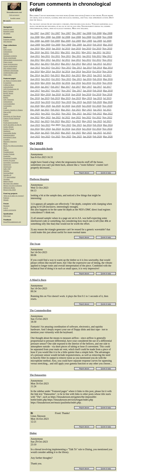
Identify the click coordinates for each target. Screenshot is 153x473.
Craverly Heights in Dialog (13, 110)
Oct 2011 (55, 56)
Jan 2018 (87, 90)
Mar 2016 (108, 79)
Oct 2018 (96, 94)
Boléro (5, 97)
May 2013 (87, 63)
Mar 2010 (108, 44)
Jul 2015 (107, 75)
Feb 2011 (55, 52)
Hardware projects (10, 56)
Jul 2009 (107, 41)
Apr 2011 (76, 52)
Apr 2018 (35, 94)
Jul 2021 (107, 109)
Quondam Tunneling (10, 162)
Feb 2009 (55, 41)
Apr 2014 (35, 71)
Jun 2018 (56, 94)
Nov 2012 (107, 60)
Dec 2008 (35, 41)
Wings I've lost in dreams (12, 186)
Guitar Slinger (8, 127)
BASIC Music (8, 93)
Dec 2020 (35, 109)
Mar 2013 (66, 63)
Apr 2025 (76, 132)
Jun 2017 (97, 86)
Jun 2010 (56, 48)
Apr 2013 (76, 63)
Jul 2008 (66, 37)
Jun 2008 (56, 37)
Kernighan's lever (9, 137)
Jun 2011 (97, 52)
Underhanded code (10, 73)
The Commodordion (40, 310)
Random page (8, 31)
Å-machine (7, 83)
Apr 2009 (76, 41)
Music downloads (9, 58)
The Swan (35, 243)
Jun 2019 (97, 98)
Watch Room (8, 181)
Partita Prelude (8, 154)
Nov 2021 (66, 113)
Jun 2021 (97, 109)
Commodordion (9, 104)
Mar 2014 (108, 67)
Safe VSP (7, 169)
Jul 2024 (66, 129)
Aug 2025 (35, 136)
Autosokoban (8, 87)
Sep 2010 (86, 48)
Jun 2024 (56, 129)
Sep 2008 (86, 37)
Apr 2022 (35, 117)
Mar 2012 (107, 56)
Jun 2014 (56, 71)
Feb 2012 (96, 56)
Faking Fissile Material (11, 118)
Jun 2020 (56, 106)
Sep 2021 (45, 113)
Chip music (7, 49)
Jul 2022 (66, 117)
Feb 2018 (97, 90)
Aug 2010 (76, 48)
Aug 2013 (35, 67)
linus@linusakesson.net (12, 222)
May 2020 (46, 106)
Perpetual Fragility (10, 158)
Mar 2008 (107, 33)
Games (6, 54)
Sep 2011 (45, 56)
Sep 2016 (86, 83)
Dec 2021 (77, 113)
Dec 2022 (35, 121)
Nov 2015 (66, 79)
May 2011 (87, 52)
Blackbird (6, 95)
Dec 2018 (35, 98)
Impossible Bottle (9, 133)
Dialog (5, 114)
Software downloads (10, 70)
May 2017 (87, 86)
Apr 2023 (76, 121)
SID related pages (10, 68)
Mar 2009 (66, 41)
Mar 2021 (66, 109)
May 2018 (46, 94)
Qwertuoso (7, 167)
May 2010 (46, 48)
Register (6, 206)
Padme (6, 150)
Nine (5, 148)
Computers (7, 106)
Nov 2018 (107, 94)
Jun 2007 (34, 33)
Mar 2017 (66, 86)
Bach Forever (8, 91)
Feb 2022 (97, 113)
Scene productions (10, 66)
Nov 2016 (107, 83)
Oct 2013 (55, 67)
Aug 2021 (35, 113)
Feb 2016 (97, 79)
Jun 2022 (56, 117)
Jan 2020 (87, 102)
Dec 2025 (77, 136)
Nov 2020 (107, 106)
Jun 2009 (97, 41)
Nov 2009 (66, 44)
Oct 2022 (96, 117)
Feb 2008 (97, 33)
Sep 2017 (45, 90)
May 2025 (87, 132)
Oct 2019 (55, 102)
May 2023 (87, 121)
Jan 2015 (45, 75)
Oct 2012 (96, 60)
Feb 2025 (55, 132)
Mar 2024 (108, 125)
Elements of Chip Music (12, 116)
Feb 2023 (55, 121)
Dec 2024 (35, 132)
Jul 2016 (66, 83)
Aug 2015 (35, 79)
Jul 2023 (107, 121)
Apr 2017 (76, 86)
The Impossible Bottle (41, 148)
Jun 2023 (97, 121)
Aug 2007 (45, 33)
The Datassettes (38, 375)
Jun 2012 (56, 60)
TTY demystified (9, 177)
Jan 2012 (86, 56)
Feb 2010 (97, 44)
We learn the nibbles (11, 183)
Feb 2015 (55, 75)
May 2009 (87, 41)
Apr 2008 (35, 37)
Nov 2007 (66, 33)
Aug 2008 (76, 37)
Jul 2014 (66, 71)
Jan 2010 (87, 44)
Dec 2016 (35, 86)
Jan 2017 (45, 86)
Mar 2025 (66, 132)
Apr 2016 (35, 83)
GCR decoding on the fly (12, 125)
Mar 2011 (65, 52)
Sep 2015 (45, 79)
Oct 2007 (55, 33)
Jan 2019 (45, 98)
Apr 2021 (76, 109)
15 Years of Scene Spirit (12, 81)
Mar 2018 (108, 90)
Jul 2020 (66, 106)
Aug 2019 (35, 102)
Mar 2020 (108, 102)
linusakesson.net (14, 12)
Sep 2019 (45, 102)
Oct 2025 (55, 136)
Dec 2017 (77, 90)
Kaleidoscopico (9, 135)
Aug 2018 (76, 94)
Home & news (8, 29)
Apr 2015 (76, 75)
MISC (5, 144)
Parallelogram (8, 152)
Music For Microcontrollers (13, 146)
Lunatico (6, 139)
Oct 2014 (96, 71)
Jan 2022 (87, 113)
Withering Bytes (9, 188)
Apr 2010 (35, 48)
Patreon (6, 198)
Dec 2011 (76, 56)
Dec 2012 (35, 63)
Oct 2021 (55, 113)
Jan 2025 (45, 132)
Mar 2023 (66, 121)
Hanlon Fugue (8, 129)
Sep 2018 (86, 94)
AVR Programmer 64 (11, 89)
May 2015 (87, 75)
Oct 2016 (96, 83)
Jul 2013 (107, 63)
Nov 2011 (66, 56)
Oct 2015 (55, 79)
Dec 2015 (77, 79)
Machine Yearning (10, 141)
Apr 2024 (35, 129)
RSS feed (7, 216)
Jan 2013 (45, 63)
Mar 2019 (66, 98)
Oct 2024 (96, 129)
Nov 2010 (107, 48)
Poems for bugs (9, 160)
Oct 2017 (55, 90)
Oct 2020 (96, 106)
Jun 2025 (97, 132)
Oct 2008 (96, 37)
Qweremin (7, 165)
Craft (5, 108)
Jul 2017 (107, 86)
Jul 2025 (107, 132)
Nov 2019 (66, 102)
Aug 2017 (35, 90)
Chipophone (7, 52)
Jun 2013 (97, 63)
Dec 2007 (77, 33)
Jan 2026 (87, 136)
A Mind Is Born (8, 85)
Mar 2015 (66, 75)
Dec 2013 (77, 67)
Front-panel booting (10, 123)
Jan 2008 (86, 33)
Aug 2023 (35, 125)
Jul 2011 (106, 52)
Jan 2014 (87, 67)
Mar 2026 (108, 136)
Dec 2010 (35, 52)
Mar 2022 (108, 113)
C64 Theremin (8, 100)
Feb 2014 (97, 67)
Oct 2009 (55, 44)
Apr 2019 (76, 98)
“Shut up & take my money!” (13, 196)
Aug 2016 (76, 83)
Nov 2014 (107, 71)
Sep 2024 (86, 129)
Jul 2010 (66, 48)
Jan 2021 (45, 109)
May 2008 (46, 37)
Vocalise (6, 179)
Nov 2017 (66, 90)
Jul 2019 (107, 98)
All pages (6, 33)
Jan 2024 (87, 125)
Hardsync (6, 131)
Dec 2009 (77, 44)
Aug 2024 (76, 129)
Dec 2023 (77, 125)
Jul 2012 (66, 60)
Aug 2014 (76, 71)
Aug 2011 (35, 56)
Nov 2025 (66, 136)
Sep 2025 (45, 136)
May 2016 (46, 83)
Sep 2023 (45, 125)
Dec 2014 (35, 75)
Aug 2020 (76, 106)
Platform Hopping (39, 179)
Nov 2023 (66, 125)
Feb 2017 (55, 86)
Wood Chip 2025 (9, 190)
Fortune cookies (9, 39)
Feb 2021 (55, 109)
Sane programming (10, 64)
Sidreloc (6, 171)
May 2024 (46, 129)
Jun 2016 (56, 83)
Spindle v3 (7, 175)
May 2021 (87, 109)
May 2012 (46, 60)
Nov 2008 (107, 37)
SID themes (7, 41)
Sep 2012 (86, 60)
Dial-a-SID (7, 112)
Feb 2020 (97, 102)
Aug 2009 (35, 44)
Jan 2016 (87, 79)
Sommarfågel (8, 173)
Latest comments (9, 210)
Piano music (7, 62)
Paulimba (6, 156)
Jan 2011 (45, 52)
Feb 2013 (55, 63)
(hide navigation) (14, 15)
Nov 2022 (107, 117)
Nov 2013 (66, 67)
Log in (5, 208)
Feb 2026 (97, 136)
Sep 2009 (45, 44)
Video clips (7, 75)
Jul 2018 (66, 94)
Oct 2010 (96, 48)
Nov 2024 (107, 129)
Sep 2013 (45, 67)
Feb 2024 (97, 125)
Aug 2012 (76, 60)
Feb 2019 (55, 98)
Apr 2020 (35, 106)
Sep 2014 (86, 71)
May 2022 (46, 117)
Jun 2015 (97, 75)
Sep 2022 (86, 117)
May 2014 (46, 71)
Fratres (6, 120)
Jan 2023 (45, 121)
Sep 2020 (86, 106)
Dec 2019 (77, 102)
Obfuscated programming (12, 60)
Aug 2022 (76, 117)
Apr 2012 (35, 60)
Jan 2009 (45, 41)
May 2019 (87, 98)
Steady (6, 200)
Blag (5, 47)
